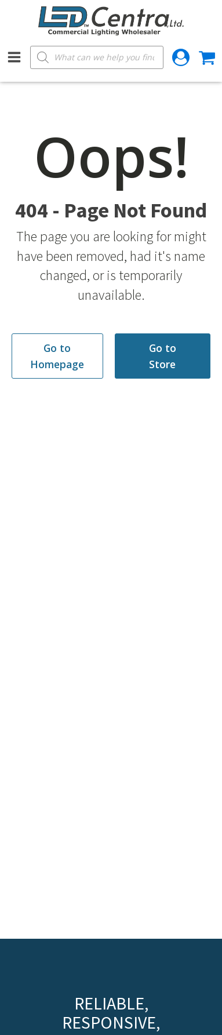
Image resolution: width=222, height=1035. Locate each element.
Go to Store (162, 356)
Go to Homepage (57, 356)
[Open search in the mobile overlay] (96, 57)
